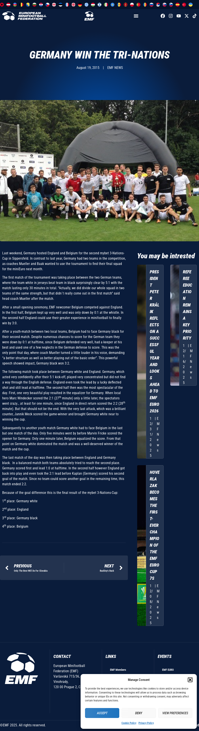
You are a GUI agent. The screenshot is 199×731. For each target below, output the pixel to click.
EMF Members (118, 669)
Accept (102, 713)
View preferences (175, 713)
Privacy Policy (146, 723)
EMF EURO (168, 669)
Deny (138, 713)
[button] (190, 680)
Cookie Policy (128, 723)
